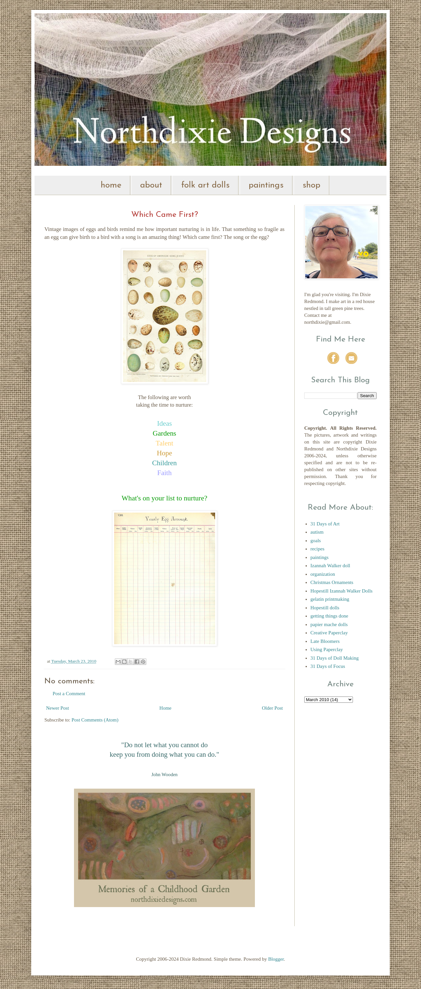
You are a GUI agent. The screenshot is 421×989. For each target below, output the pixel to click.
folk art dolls (205, 185)
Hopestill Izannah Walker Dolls (341, 591)
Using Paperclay (326, 649)
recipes (317, 548)
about (151, 185)
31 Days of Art (325, 523)
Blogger (276, 959)
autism (317, 532)
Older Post (272, 708)
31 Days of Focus (327, 666)
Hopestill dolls (324, 607)
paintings (266, 185)
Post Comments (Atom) (95, 720)
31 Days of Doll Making (334, 658)
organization (322, 574)
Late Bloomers (325, 641)
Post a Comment (69, 693)
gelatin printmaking (329, 599)
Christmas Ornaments (331, 582)
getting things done (329, 616)
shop (311, 185)
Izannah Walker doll (330, 565)
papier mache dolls (329, 624)
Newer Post (57, 708)
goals (315, 540)
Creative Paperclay (329, 632)
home (111, 185)
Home (166, 708)
